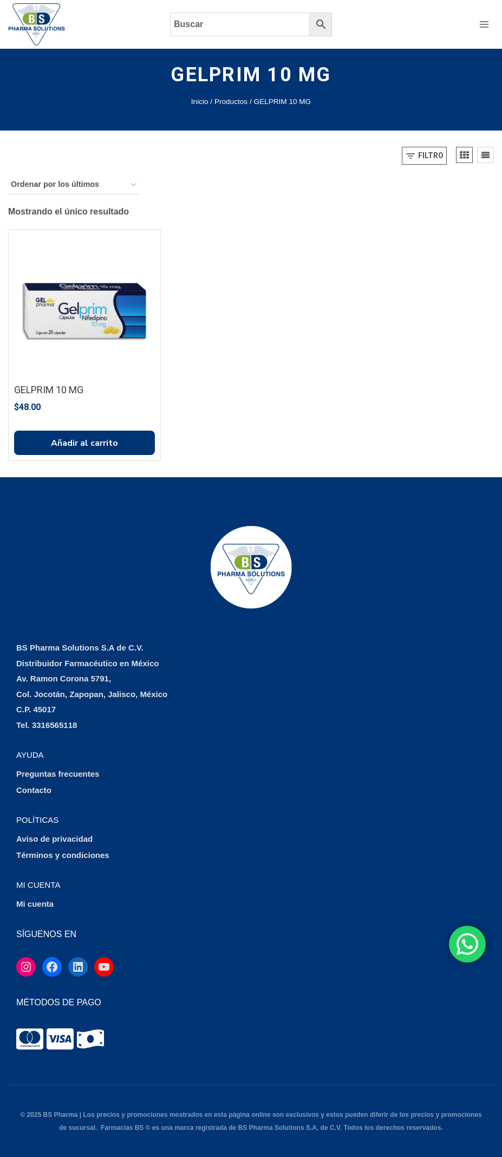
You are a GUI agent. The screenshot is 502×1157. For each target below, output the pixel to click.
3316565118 (54, 725)
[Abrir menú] (484, 24)
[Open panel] (424, 156)
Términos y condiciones (62, 855)
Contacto (33, 790)
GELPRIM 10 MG (48, 389)
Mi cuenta (35, 903)
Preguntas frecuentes (57, 773)
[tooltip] (29, 1038)
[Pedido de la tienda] (73, 185)
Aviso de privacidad (54, 838)
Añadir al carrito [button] (84, 443)
